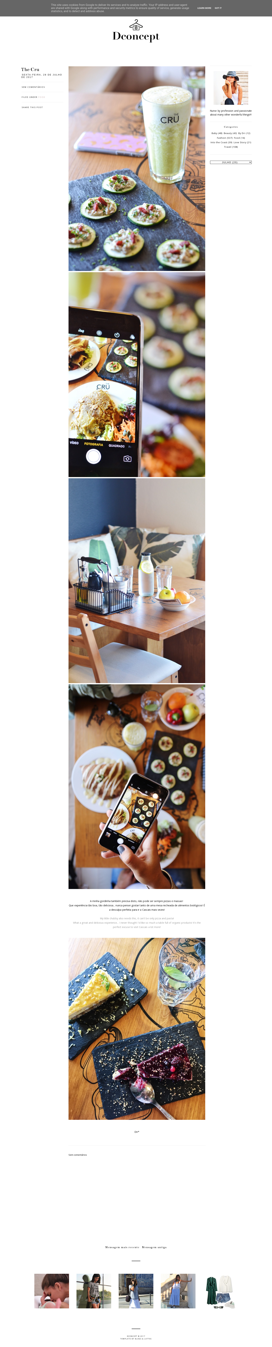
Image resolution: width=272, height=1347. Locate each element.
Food (41, 97)
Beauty (228, 133)
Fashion (221, 137)
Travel (227, 146)
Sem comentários (33, 87)
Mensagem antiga (154, 1247)
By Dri (241, 133)
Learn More (204, 8)
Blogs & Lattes (143, 1339)
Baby (214, 133)
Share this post (32, 107)
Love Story (240, 142)
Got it (218, 8)
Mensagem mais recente (122, 1247)
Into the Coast (219, 142)
